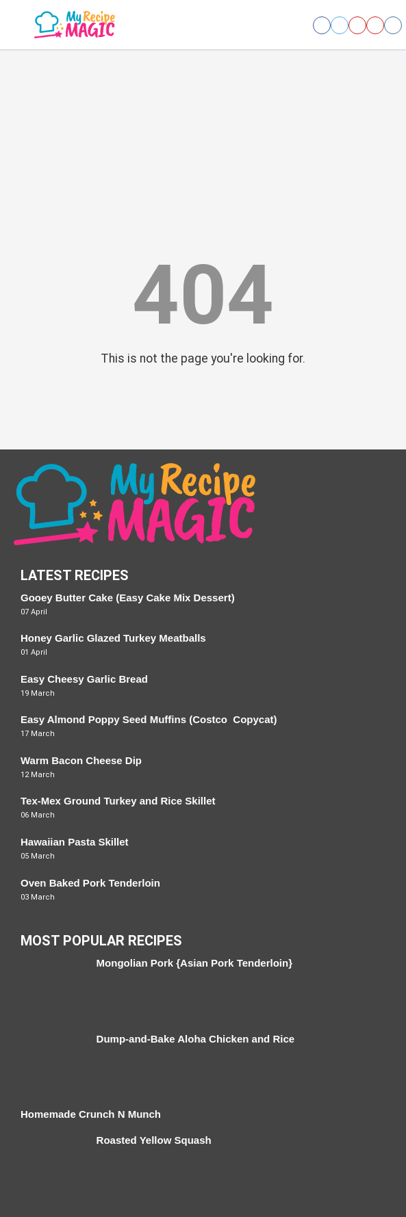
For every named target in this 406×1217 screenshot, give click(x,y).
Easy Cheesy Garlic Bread (84, 679)
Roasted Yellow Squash (154, 1140)
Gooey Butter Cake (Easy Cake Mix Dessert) (128, 597)
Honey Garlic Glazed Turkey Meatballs (113, 638)
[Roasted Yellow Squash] (52, 1165)
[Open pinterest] (357, 25)
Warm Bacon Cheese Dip (81, 760)
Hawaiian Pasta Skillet (75, 842)
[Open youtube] (375, 25)
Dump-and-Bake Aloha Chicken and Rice (196, 1039)
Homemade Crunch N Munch (91, 1114)
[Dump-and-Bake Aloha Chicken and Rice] (52, 1064)
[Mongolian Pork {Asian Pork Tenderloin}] (52, 988)
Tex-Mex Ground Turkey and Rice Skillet (118, 801)
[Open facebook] (322, 25)
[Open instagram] (393, 25)
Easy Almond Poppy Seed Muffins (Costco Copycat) (149, 719)
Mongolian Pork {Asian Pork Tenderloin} (194, 963)
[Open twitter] (339, 25)
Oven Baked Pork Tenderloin (90, 883)
